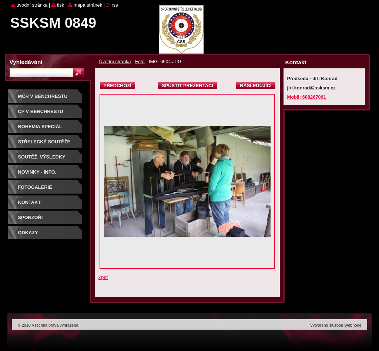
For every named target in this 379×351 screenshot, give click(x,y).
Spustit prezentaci (187, 85)
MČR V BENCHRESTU (43, 96)
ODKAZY (28, 232)
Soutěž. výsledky (42, 157)
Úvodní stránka (115, 61)
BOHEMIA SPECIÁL (40, 126)
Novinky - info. (37, 172)
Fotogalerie (35, 187)
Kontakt (29, 202)
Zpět (103, 277)
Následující (255, 85)
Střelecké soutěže (44, 141)
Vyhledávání (26, 62)
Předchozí (117, 85)
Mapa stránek (88, 5)
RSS (115, 5)
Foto (140, 61)
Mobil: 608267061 (306, 97)
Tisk (60, 5)
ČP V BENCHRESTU (40, 111)
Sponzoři (30, 217)
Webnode (352, 325)
